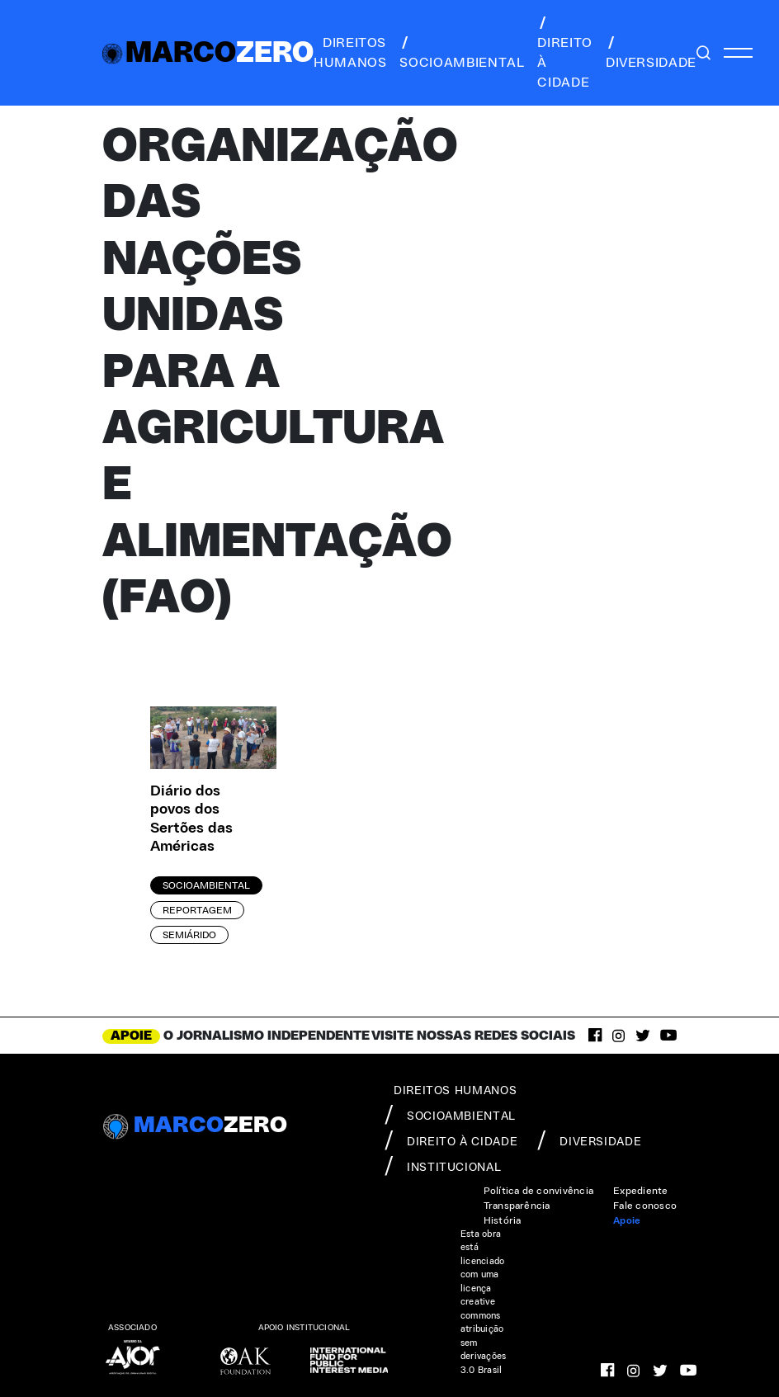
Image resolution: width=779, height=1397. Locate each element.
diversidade (651, 52)
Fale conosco (645, 1206)
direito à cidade (564, 53)
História (503, 1220)
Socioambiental (206, 885)
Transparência (517, 1206)
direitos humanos (350, 52)
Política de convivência (539, 1191)
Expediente (640, 1191)
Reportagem (197, 910)
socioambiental (461, 52)
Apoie (626, 1220)
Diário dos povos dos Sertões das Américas (191, 819)
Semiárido (189, 935)
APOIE (131, 1035)
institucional (443, 1166)
